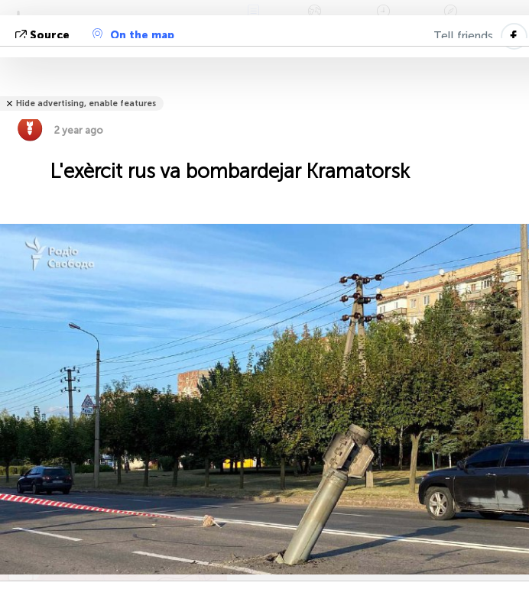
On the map (133, 35)
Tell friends (463, 36)
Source (44, 35)
